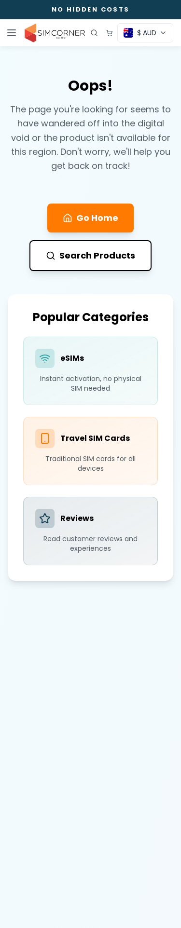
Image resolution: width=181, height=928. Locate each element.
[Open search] (94, 33)
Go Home (90, 218)
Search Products (90, 255)
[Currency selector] (145, 32)
